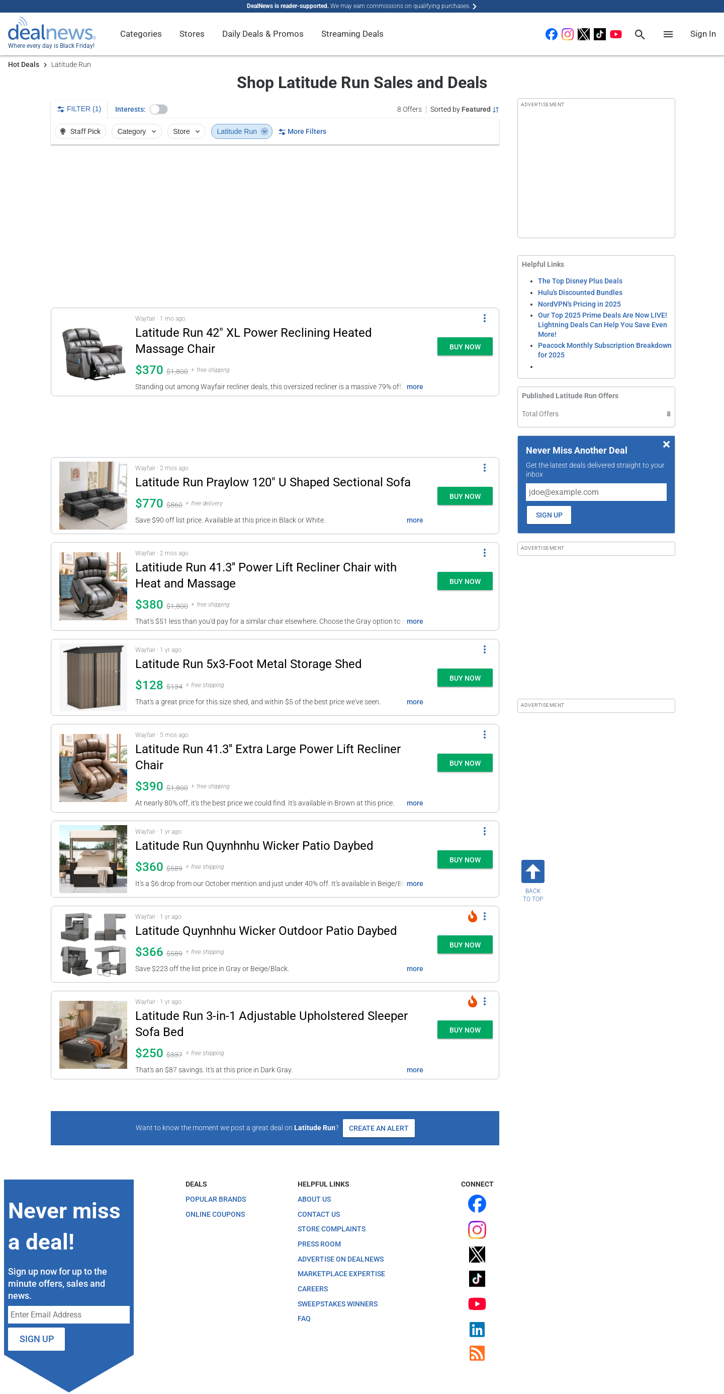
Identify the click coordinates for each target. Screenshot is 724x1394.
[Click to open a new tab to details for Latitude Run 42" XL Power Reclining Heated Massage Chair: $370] (93, 352)
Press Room (319, 1244)
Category (138, 131)
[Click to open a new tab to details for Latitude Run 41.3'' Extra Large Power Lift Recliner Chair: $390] (93, 768)
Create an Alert (379, 1128)
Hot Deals (23, 64)
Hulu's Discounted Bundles (580, 292)
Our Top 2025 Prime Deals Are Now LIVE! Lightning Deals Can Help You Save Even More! (602, 324)
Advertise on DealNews (341, 1259)
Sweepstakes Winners (338, 1304)
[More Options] (485, 318)
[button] (159, 109)
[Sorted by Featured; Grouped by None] (464, 109)
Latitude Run (243, 131)
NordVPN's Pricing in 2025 (579, 304)
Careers (313, 1289)
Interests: (130, 109)
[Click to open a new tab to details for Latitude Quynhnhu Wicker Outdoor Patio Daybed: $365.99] (93, 944)
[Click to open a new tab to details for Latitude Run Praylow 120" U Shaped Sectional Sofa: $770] (93, 496)
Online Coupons (215, 1214)
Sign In (703, 34)
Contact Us (319, 1214)
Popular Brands (216, 1199)
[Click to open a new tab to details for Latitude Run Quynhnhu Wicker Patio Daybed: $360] (93, 859)
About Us (314, 1199)
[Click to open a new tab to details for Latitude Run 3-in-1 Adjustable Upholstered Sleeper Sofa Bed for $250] (93, 1035)
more (415, 387)
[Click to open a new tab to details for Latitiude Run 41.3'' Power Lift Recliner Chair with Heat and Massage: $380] (93, 586)
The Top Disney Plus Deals (580, 281)
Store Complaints (332, 1229)
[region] (275, 226)
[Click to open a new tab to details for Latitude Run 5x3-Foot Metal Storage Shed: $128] (93, 677)
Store (187, 131)
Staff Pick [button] (80, 131)
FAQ (304, 1318)
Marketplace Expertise (341, 1274)
